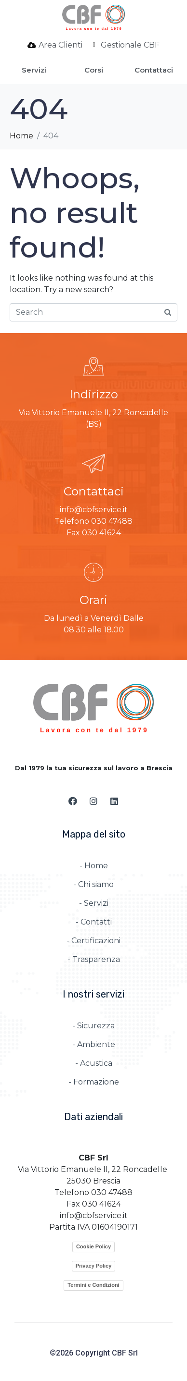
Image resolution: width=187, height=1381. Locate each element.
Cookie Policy (93, 1246)
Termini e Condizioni (93, 1285)
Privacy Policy (94, 1266)
